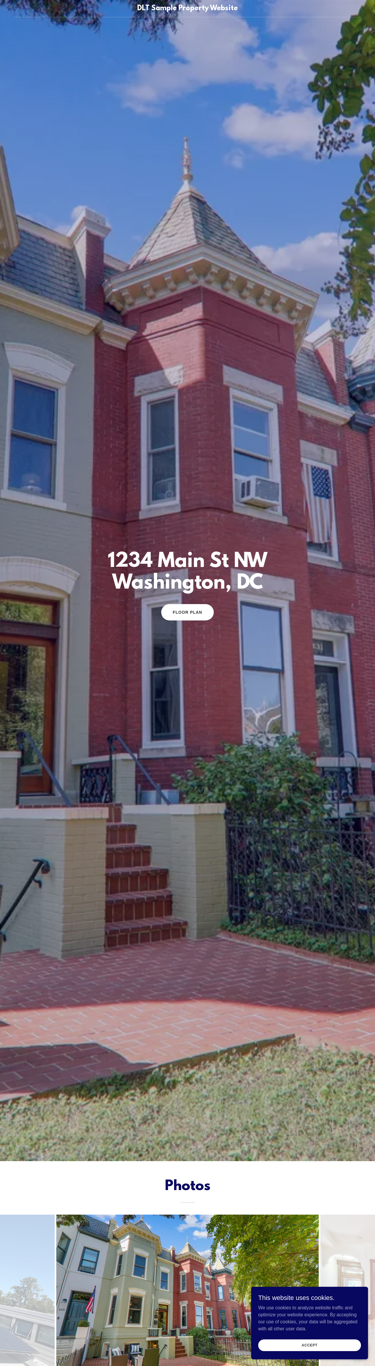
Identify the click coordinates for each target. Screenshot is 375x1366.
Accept (309, 1345)
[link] (187, 8)
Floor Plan (187, 612)
